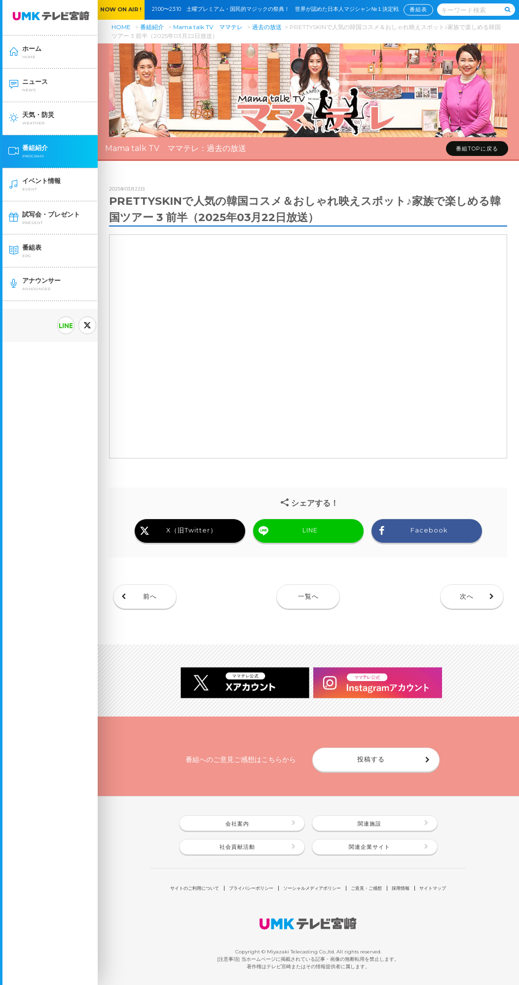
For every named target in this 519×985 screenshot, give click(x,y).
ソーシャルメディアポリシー (312, 888)
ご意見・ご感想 (366, 888)
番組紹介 (152, 27)
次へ (467, 596)
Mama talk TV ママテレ (208, 27)
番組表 (418, 9)
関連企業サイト (369, 846)
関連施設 (369, 823)
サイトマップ (432, 888)
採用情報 (400, 888)
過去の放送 (267, 27)
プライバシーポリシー (251, 888)
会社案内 (237, 823)
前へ (150, 596)
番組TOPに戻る (477, 148)
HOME (121, 27)
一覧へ (308, 596)
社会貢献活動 (237, 846)
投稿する (371, 759)
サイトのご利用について (194, 888)
